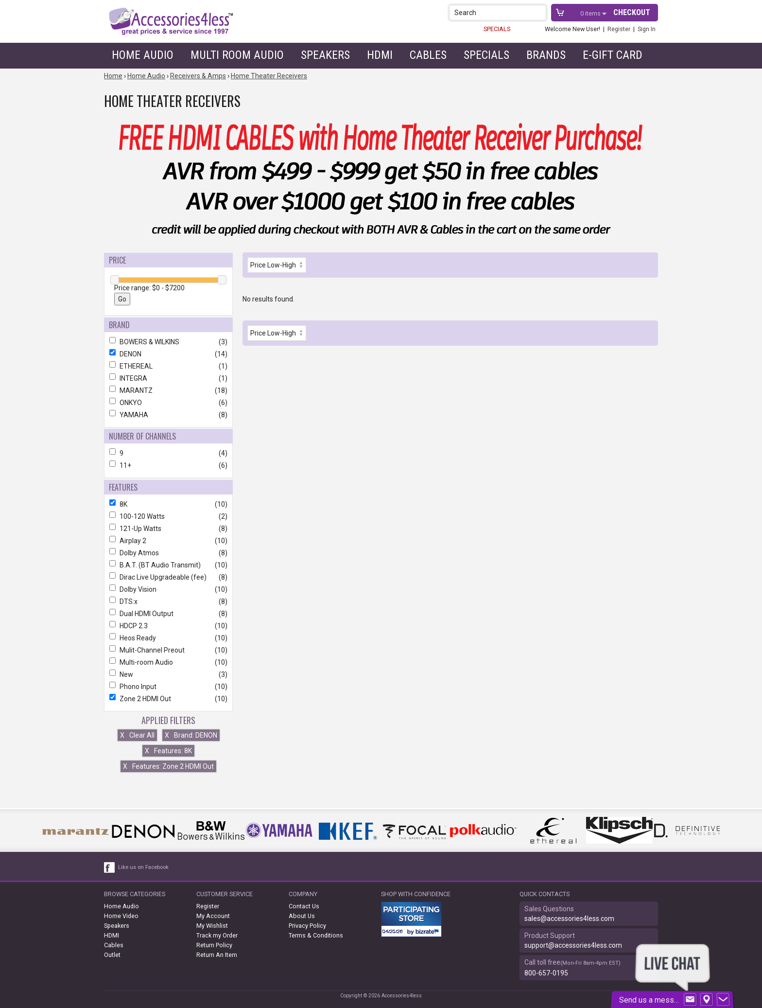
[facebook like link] (110, 867)
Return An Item (216, 954)
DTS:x (168, 601)
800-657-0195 (546, 973)
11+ (168, 465)
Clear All (137, 735)
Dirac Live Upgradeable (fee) (168, 577)
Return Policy (214, 945)
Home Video (121, 916)
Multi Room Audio (237, 55)
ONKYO (168, 402)
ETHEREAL (168, 366)
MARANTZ (168, 390)
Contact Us (304, 906)
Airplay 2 (168, 541)
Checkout (631, 12)
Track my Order (217, 935)
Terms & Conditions (316, 935)
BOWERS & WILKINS (168, 342)
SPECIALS (497, 29)
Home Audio (142, 55)
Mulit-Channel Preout (168, 650)
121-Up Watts (168, 528)
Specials (486, 55)
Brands (546, 55)
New (168, 674)
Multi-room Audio (168, 662)
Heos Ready (168, 638)
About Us (302, 916)
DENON (168, 354)
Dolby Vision (168, 589)
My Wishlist (212, 925)
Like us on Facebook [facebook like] (143, 867)
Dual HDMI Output (168, 614)
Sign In (647, 29)
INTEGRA (168, 378)
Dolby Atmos (168, 553)
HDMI (380, 55)
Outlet (112, 954)
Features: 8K (168, 751)
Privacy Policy (307, 925)
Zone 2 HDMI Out (168, 699)
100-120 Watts (168, 516)
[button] (540, 12)
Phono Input (168, 686)
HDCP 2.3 (168, 626)
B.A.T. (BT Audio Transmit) (168, 565)
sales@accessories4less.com (569, 918)
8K (168, 504)
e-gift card (612, 55)
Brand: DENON (191, 735)
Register (618, 29)
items (591, 13)
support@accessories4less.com (573, 945)
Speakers (325, 55)
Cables (428, 55)
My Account (213, 916)
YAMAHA (168, 415)
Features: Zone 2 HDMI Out (168, 766)
